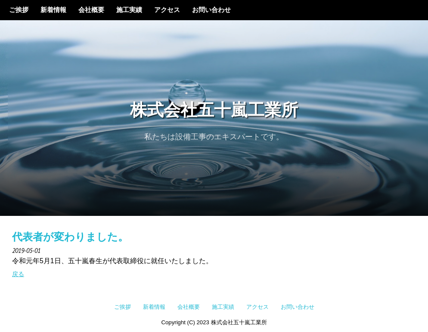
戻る (18, 274)
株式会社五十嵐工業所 (214, 111)
